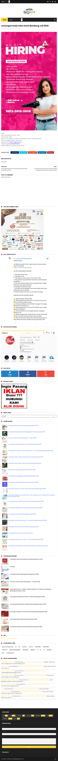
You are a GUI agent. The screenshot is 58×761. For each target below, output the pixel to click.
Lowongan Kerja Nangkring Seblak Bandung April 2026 (23, 476)
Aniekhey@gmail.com (7, 662)
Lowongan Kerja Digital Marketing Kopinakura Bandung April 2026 (26, 432)
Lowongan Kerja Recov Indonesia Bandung (20, 533)
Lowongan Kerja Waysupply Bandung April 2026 (21, 469)
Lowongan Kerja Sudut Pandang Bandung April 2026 (23, 425)
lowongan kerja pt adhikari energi (33, 662)
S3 (44, 650)
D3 (19, 646)
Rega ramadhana (6, 696)
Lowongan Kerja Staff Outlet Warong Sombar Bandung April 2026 (27, 488)
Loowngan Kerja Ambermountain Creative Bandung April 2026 (26, 501)
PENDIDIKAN (25, 650)
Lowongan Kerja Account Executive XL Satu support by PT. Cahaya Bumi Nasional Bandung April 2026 (31, 495)
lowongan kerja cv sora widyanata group (26, 689)
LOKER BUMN (46, 646)
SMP (3, 653)
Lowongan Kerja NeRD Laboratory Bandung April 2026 (23, 482)
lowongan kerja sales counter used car (37, 684)
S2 (40, 650)
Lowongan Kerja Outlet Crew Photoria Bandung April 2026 (24, 463)
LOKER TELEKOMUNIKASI (14, 650)
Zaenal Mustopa (5, 691)
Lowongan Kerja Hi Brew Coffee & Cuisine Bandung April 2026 (25, 539)
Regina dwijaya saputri (7, 671)
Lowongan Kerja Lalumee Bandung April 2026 (23, 619)
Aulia (2, 689)
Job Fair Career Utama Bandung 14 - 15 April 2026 (22, 438)
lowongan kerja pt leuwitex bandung (31, 691)
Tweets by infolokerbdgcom (9, 638)
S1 (37, 650)
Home (4, 20)
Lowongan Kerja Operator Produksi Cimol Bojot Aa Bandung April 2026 (28, 546)
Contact (12, 566)
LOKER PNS (4, 650)
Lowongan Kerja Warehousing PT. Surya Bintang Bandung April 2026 (27, 520)
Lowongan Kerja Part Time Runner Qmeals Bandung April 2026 (28, 611)
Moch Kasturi (5, 666)
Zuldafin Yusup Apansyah (8, 684)
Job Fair (31, 646)
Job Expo (24, 646)
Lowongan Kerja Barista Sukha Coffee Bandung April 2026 (24, 444)
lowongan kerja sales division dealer (34, 671)
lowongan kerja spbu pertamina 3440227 (33, 696)
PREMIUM (14, 28)
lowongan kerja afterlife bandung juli (35, 675)
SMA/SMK (19, 28)
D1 (15, 646)
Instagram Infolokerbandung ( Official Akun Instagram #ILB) (23, 331)
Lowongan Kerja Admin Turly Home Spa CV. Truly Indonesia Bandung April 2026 (30, 450)
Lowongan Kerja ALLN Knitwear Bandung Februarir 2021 (26, 559)
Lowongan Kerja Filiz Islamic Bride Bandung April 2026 (23, 527)
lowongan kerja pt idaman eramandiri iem (31, 666)
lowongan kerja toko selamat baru (39, 680)
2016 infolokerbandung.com (15, 759)
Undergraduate (10, 653)
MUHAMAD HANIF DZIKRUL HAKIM (10, 680)
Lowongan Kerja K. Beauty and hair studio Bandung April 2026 (25, 457)
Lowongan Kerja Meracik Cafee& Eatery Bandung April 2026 (25, 508)
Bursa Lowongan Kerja (7, 646)
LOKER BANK (38, 646)
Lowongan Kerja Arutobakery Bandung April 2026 (22, 514)
